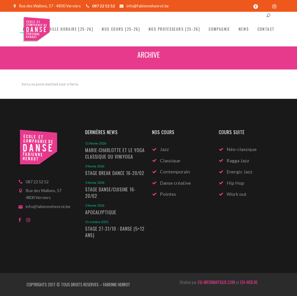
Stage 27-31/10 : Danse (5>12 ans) (114, 232)
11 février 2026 (95, 143)
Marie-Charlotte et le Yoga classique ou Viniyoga (115, 153)
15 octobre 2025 (96, 222)
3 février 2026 (95, 166)
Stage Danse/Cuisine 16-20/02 (110, 192)
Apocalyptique (100, 212)
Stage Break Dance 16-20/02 (114, 172)
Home (146, 64)
